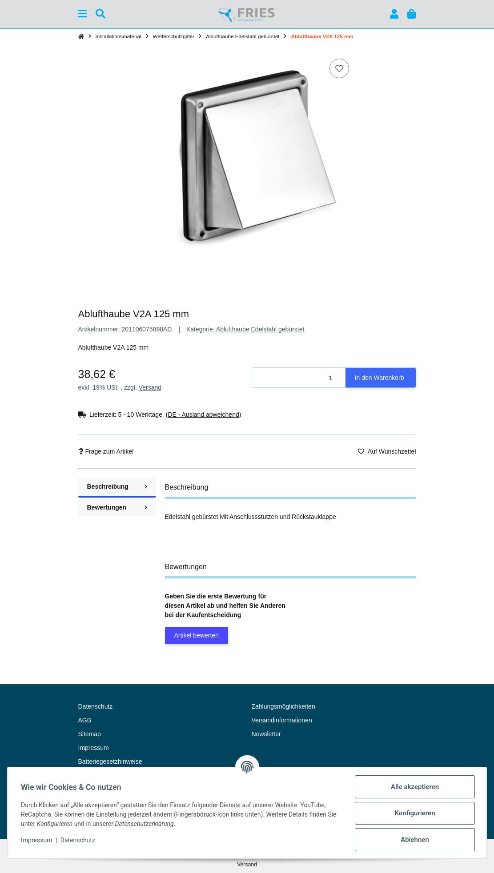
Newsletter (266, 733)
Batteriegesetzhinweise (110, 761)
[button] (394, 14)
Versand (150, 387)
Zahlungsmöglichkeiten (283, 706)
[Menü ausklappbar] (82, 14)
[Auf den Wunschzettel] (339, 68)
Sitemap (89, 733)
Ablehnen (414, 840)
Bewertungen (117, 507)
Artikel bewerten (196, 635)
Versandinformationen (282, 720)
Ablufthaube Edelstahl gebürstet (260, 329)
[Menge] (299, 378)
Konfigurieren (414, 813)
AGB (85, 720)
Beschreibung (117, 486)
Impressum (37, 840)
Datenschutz (78, 840)
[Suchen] (100, 14)
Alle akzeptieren (414, 787)
